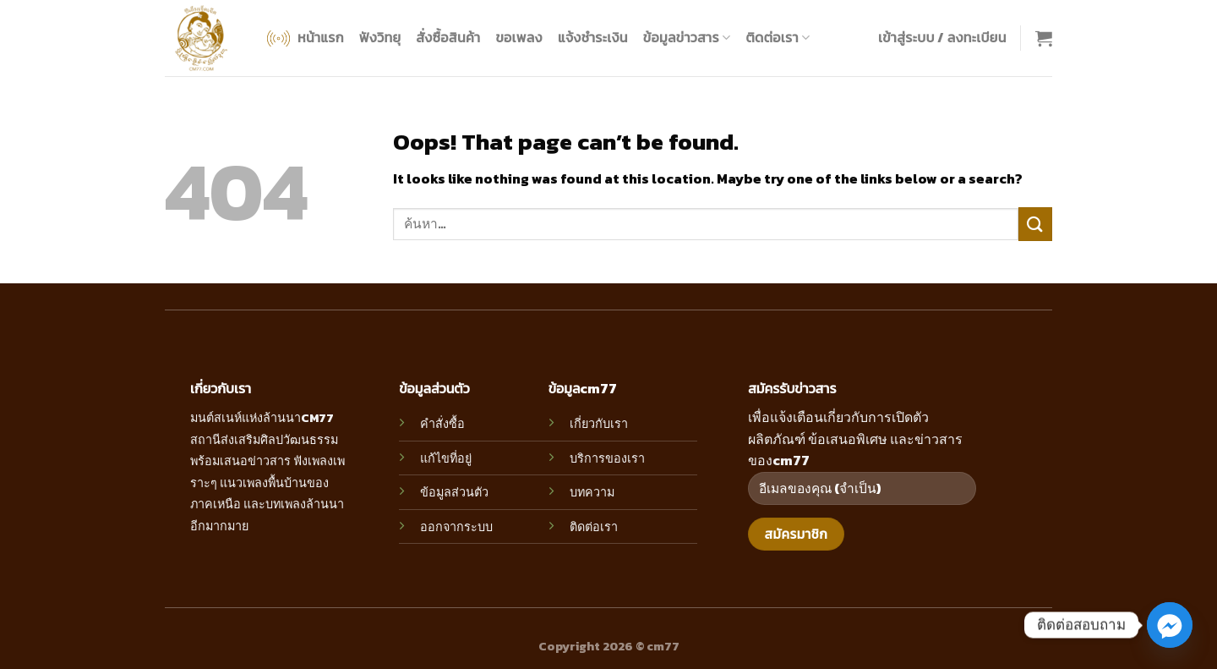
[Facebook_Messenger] (1169, 625)
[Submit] (1035, 223)
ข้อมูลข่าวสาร (687, 37)
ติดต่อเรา (777, 37)
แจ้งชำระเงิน (593, 37)
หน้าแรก (304, 38)
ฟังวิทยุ (380, 37)
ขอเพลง (518, 37)
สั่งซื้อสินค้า (448, 37)
